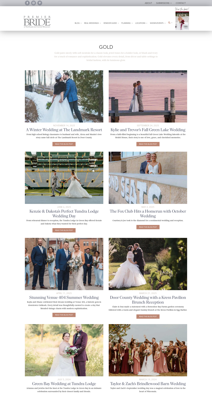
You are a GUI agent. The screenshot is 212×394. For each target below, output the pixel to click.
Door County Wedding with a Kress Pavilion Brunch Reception (148, 300)
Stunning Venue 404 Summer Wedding (64, 297)
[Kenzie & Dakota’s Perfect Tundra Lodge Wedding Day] (64, 230)
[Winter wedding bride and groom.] (64, 71)
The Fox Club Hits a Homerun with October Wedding (148, 213)
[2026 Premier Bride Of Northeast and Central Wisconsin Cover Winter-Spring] (182, 12)
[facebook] (27, 3)
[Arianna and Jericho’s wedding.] (64, 325)
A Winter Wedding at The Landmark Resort (64, 129)
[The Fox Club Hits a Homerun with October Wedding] (148, 227)
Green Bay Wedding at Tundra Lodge (64, 383)
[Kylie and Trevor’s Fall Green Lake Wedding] (148, 144)
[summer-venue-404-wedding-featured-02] (64, 238)
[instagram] (33, 3)
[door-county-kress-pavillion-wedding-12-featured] (148, 238)
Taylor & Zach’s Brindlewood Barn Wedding (148, 383)
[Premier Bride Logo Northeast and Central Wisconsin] (37, 17)
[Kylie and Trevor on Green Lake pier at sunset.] (148, 71)
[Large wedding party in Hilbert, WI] (148, 325)
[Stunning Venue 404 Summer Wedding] (64, 315)
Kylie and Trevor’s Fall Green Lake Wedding (148, 129)
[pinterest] (39, 3)
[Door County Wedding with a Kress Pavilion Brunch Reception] (148, 316)
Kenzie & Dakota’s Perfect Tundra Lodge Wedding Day (64, 213)
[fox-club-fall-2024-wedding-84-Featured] (148, 152)
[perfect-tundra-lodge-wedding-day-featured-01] (64, 152)
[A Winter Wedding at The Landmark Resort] (64, 144)
